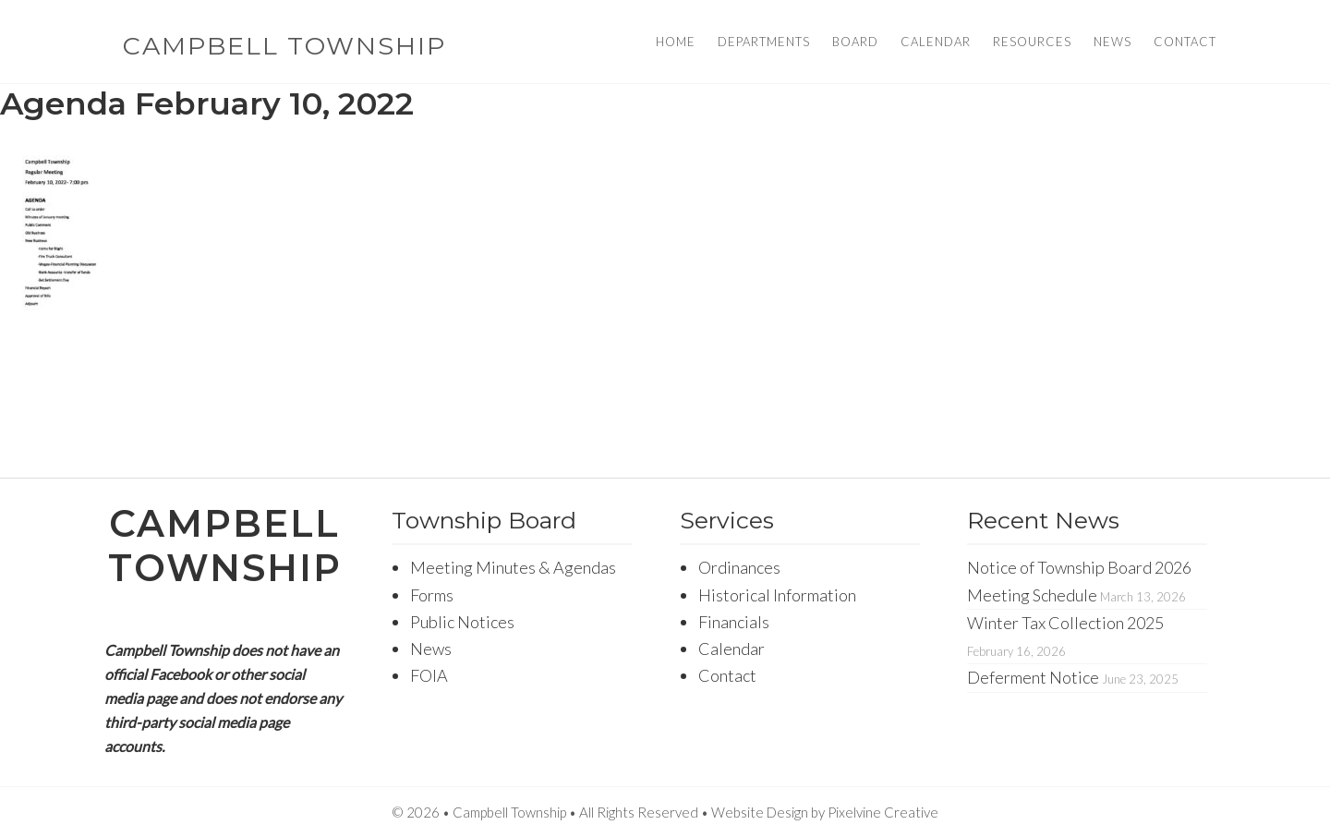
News (431, 648)
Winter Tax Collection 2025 (1065, 623)
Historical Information (777, 595)
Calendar (731, 648)
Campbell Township (284, 45)
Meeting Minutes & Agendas (513, 567)
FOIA (429, 675)
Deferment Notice (1033, 677)
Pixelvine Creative (883, 812)
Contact (727, 675)
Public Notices (462, 622)
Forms (431, 595)
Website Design (759, 812)
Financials (733, 622)
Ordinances (739, 567)
